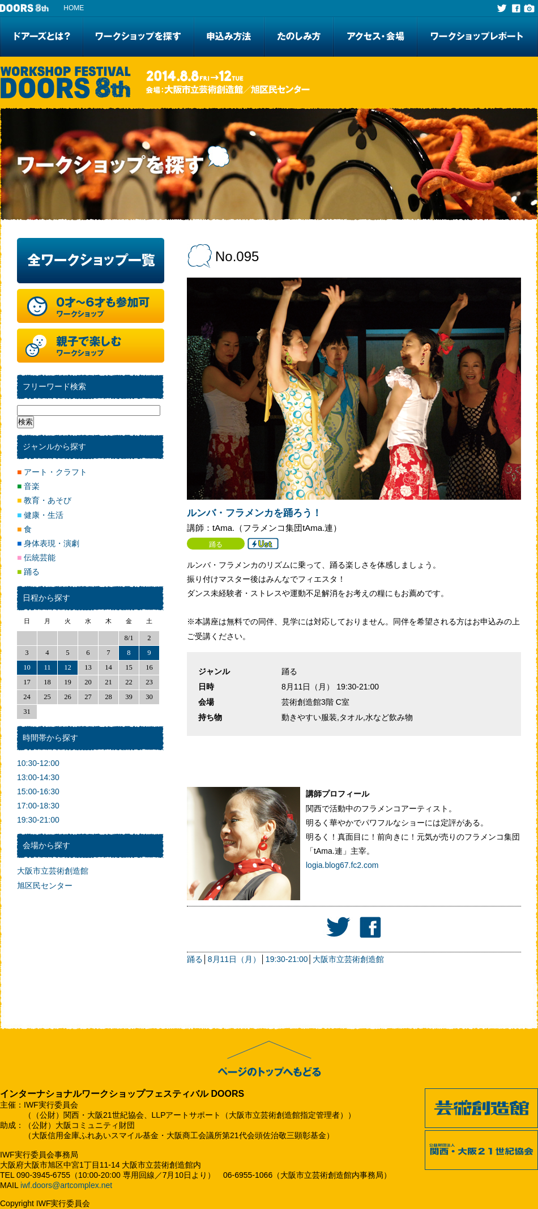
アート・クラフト (52, 471)
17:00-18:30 (38, 805)
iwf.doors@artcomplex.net (66, 1185)
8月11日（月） (234, 959)
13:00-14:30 (38, 777)
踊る (195, 959)
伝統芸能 (36, 557)
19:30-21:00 (287, 959)
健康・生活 (40, 515)
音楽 (28, 486)
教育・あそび (44, 500)
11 (47, 667)
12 (67, 667)
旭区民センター (44, 885)
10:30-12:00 (38, 763)
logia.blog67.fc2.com (342, 865)
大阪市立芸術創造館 (348, 959)
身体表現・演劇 (48, 543)
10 (27, 667)
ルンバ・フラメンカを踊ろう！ (254, 513)
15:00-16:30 (38, 791)
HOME (73, 8)
